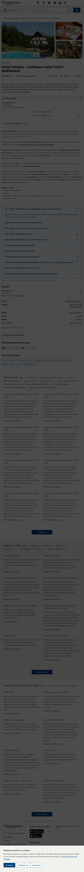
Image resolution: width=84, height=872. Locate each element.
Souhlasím (9, 865)
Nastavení (36, 865)
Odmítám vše (23, 865)
